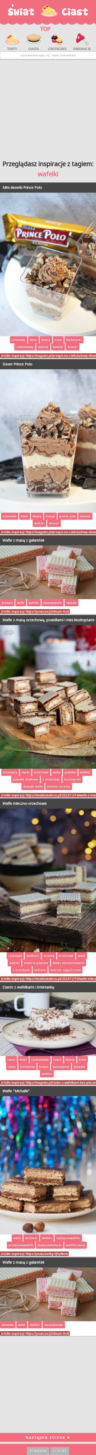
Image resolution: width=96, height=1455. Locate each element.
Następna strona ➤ (48, 1437)
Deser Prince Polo (17, 364)
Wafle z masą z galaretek (23, 540)
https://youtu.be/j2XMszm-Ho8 (47, 611)
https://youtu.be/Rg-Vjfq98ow (47, 1254)
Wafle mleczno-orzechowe (25, 803)
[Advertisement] (48, 107)
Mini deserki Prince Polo (22, 187)
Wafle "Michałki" (16, 1091)
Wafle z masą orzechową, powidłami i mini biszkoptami (48, 619)
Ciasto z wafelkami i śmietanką (28, 987)
